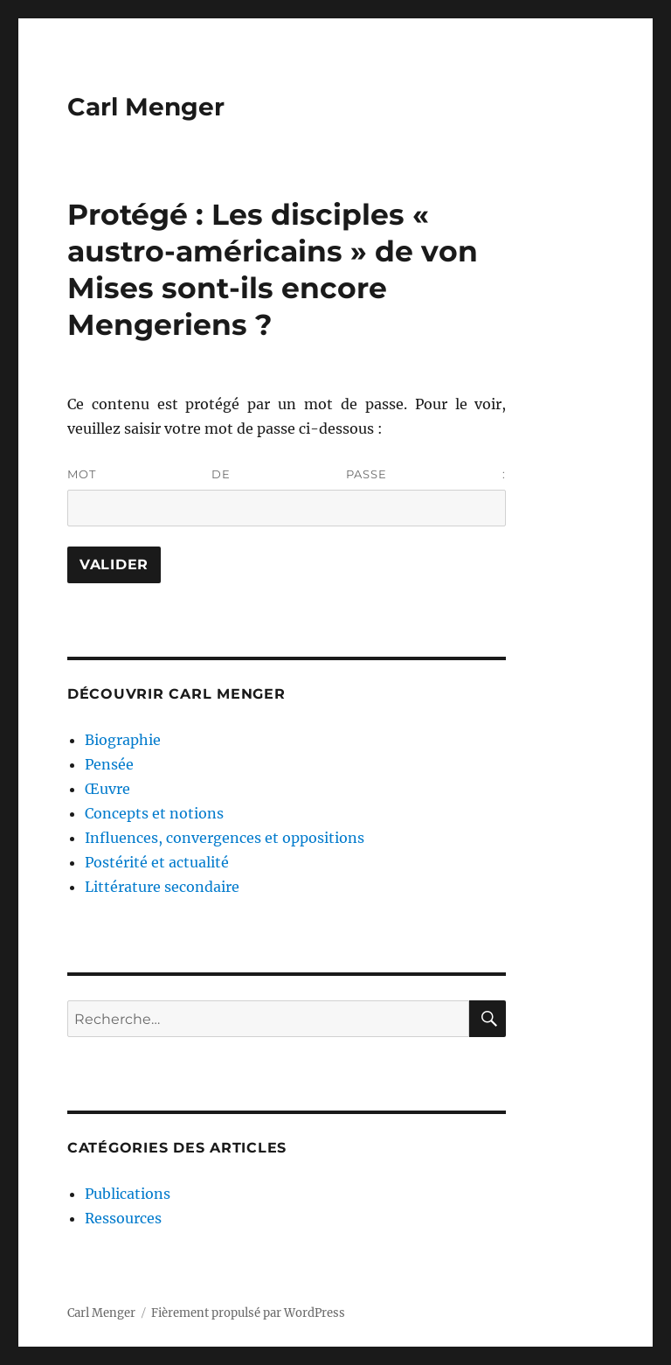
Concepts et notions (154, 813)
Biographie (123, 740)
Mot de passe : (287, 496)
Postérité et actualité (157, 862)
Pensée (109, 764)
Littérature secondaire (162, 886)
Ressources (123, 1218)
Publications (127, 1193)
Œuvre (107, 788)
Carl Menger (146, 107)
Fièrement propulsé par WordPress (248, 1313)
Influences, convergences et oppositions (224, 837)
